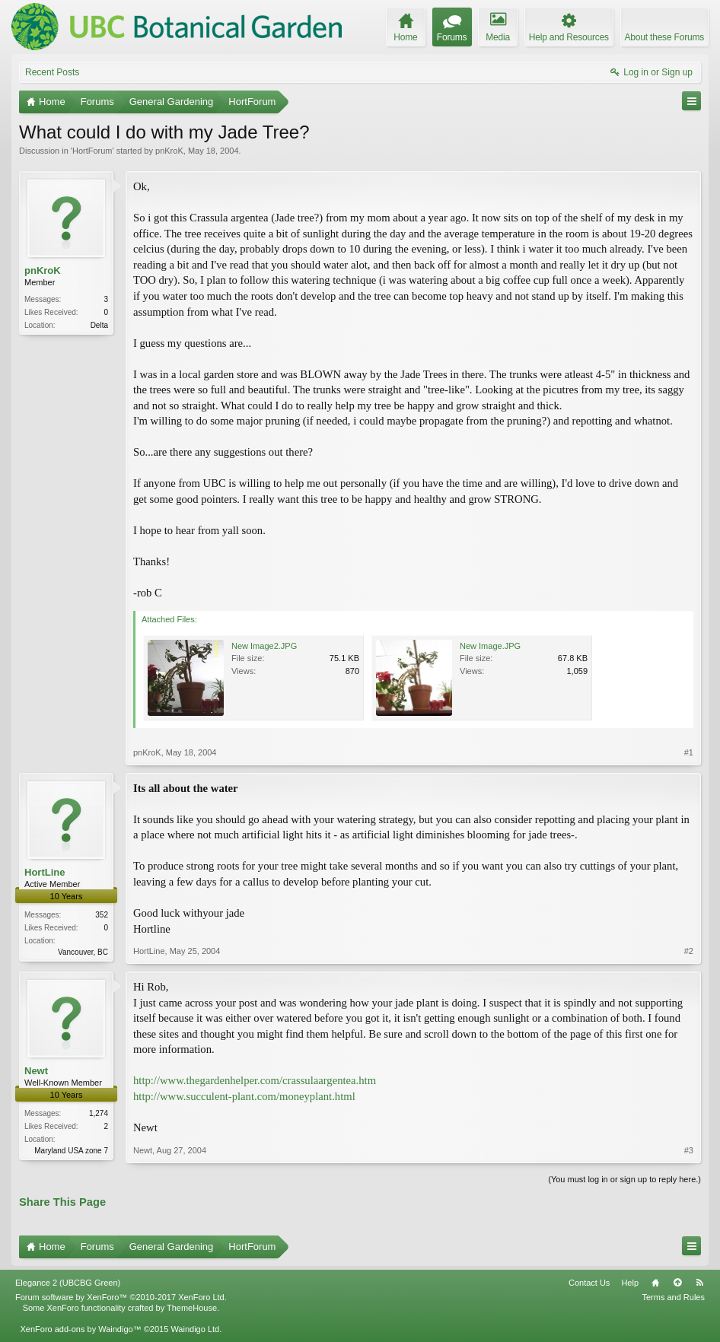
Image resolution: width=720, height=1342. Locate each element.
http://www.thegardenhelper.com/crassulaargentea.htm (254, 1080)
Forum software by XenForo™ (121, 1297)
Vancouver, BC (83, 952)
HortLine (44, 872)
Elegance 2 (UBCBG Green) (67, 1282)
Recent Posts (52, 72)
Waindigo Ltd (194, 1329)
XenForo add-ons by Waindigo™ (80, 1329)
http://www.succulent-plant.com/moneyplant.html (244, 1096)
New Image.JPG (490, 645)
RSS (699, 1282)
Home (655, 1282)
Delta (99, 325)
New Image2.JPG (264, 645)
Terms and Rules (673, 1297)
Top (677, 1282)
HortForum (92, 150)
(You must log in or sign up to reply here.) (624, 1179)
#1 (688, 752)
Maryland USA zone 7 (71, 1150)
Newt (36, 1070)
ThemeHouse (192, 1307)
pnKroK (169, 150)
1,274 (98, 1113)
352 (101, 915)
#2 (688, 951)
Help (630, 1282)
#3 (688, 1150)
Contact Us (589, 1282)
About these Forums (664, 37)
